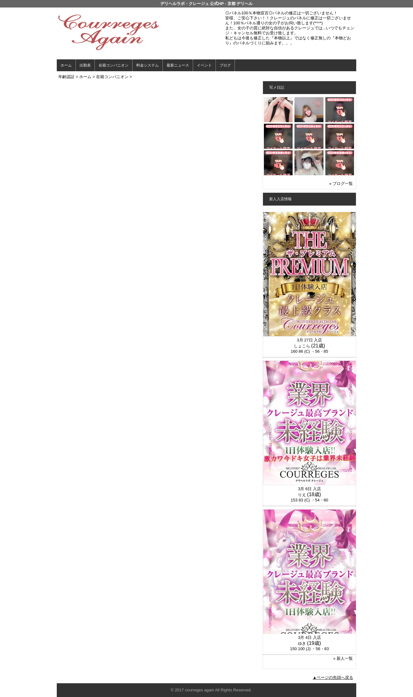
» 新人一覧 (343, 658)
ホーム (66, 65)
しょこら (302, 346)
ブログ (225, 65)
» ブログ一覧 (341, 183)
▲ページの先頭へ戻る (333, 677)
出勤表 (85, 65)
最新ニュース (178, 65)
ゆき (302, 643)
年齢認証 (66, 76)
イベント (204, 65)
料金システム (147, 65)
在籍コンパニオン (114, 65)
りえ (302, 494)
